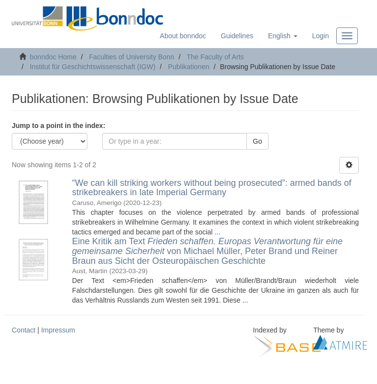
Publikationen (188, 67)
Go (257, 141)
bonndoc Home (53, 57)
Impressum (58, 330)
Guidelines (237, 36)
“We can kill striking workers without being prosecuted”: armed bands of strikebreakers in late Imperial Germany (211, 188)
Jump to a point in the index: (59, 125)
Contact (23, 330)
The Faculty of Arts (215, 57)
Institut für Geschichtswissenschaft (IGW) (93, 67)
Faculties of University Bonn (131, 57)
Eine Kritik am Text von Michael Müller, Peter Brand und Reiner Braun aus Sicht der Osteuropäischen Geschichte (207, 251)
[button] (283, 36)
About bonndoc (183, 36)
